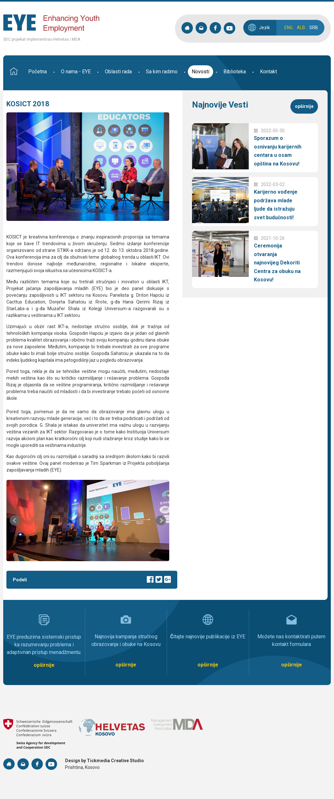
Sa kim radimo (162, 72)
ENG (288, 27)
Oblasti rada (118, 72)
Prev (15, 520)
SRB (313, 27)
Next (161, 520)
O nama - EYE (76, 72)
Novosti (200, 72)
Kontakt (268, 72)
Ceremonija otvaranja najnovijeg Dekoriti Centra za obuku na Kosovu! (277, 263)
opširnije (304, 106)
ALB (301, 27)
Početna (37, 72)
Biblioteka (234, 72)
